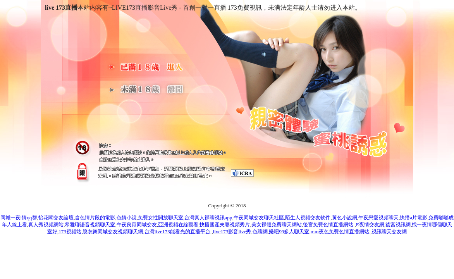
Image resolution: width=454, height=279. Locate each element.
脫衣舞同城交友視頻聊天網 (113, 231)
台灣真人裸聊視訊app (208, 217)
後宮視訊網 (398, 224)
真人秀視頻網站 (46, 224)
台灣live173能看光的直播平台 (178, 231)
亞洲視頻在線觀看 (178, 224)
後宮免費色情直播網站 (328, 224)
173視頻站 (69, 231)
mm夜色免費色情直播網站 (340, 231)
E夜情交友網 (370, 224)
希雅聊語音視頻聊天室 (90, 224)
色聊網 (260, 231)
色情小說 (127, 217)
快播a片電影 (413, 217)
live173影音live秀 (232, 231)
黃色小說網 (344, 217)
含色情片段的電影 (95, 217)
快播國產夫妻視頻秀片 (224, 224)
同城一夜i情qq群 (18, 217)
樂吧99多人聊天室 (289, 231)
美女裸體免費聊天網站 (276, 224)
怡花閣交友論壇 (56, 217)
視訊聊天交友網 (389, 231)
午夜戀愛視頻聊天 (378, 217)
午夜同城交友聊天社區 (259, 217)
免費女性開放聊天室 (160, 217)
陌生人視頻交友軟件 (307, 217)
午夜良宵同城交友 (137, 224)
